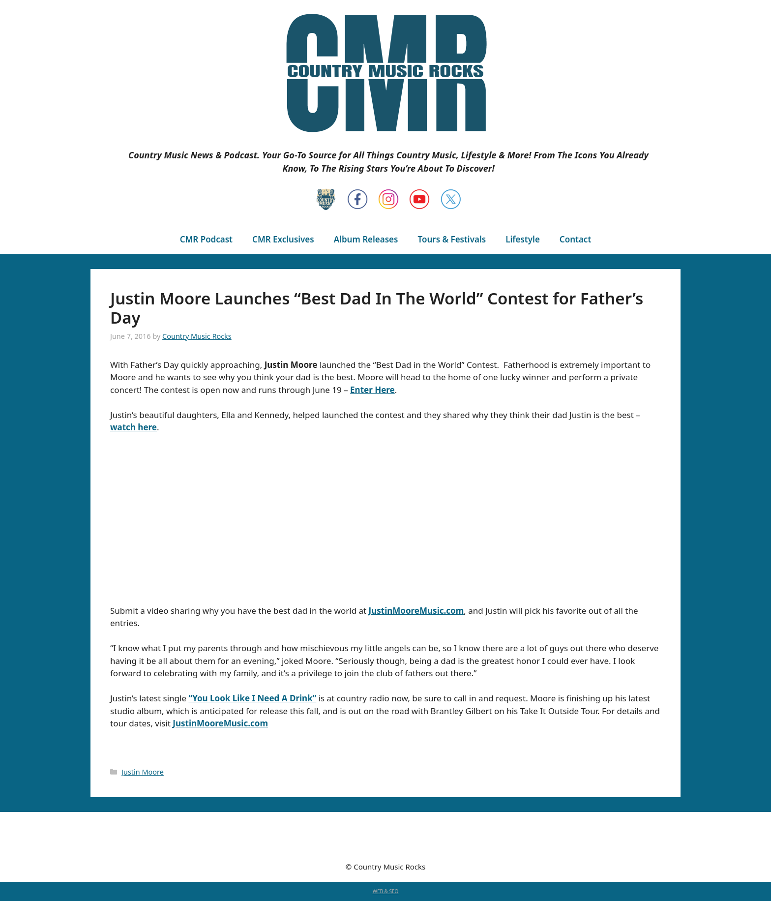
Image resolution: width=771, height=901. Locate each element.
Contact (575, 239)
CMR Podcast (206, 239)
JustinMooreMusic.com (416, 610)
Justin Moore (142, 772)
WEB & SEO (386, 891)
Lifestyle (522, 239)
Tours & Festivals (451, 239)
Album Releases (366, 239)
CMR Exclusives (283, 239)
